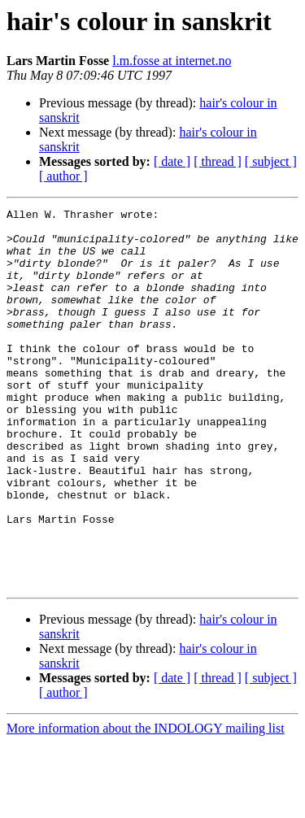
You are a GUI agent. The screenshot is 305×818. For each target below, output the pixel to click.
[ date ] (172, 161)
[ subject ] (271, 161)
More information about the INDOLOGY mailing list (146, 804)
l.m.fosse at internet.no (171, 60)
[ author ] (63, 176)
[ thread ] (218, 161)
